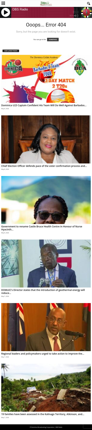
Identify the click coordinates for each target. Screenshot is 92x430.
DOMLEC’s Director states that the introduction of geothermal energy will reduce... (43, 291)
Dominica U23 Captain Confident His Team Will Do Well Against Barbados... (44, 105)
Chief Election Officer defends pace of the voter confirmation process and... (44, 166)
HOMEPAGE (53, 39)
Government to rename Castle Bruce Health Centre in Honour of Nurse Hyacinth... (41, 228)
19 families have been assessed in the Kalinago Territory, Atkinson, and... (42, 414)
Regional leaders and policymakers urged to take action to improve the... (42, 353)
